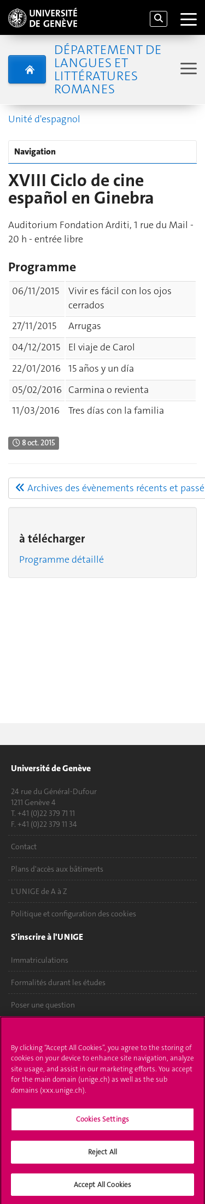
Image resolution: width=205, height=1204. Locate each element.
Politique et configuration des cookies (73, 914)
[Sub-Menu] (187, 69)
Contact (24, 846)
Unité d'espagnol (44, 119)
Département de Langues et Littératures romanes (107, 69)
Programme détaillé (61, 559)
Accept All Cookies (102, 1188)
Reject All (102, 1155)
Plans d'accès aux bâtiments (57, 869)
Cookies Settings (102, 1123)
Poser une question (43, 1005)
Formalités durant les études (58, 982)
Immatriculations (39, 960)
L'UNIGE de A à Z (39, 891)
